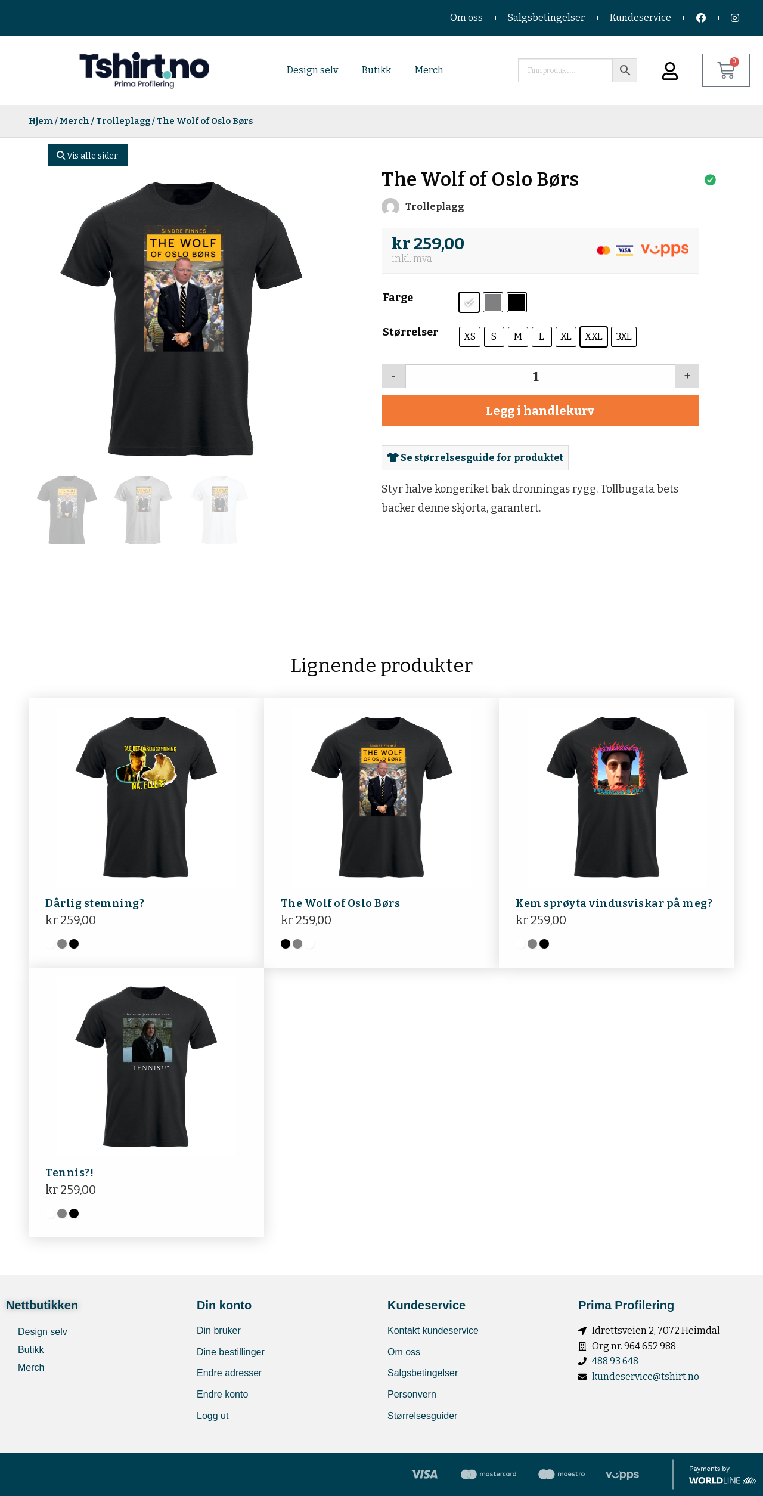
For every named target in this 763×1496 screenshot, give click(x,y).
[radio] (469, 302)
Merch (429, 70)
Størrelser (410, 332)
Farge (398, 297)
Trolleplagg (123, 121)
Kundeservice (640, 17)
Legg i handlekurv (540, 411)
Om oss (466, 17)
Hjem (41, 121)
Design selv (312, 70)
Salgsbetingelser (546, 17)
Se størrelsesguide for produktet (475, 457)
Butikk (376, 70)
